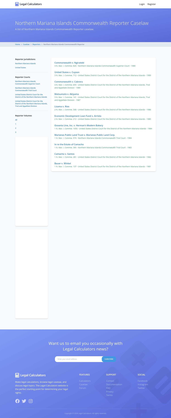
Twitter (141, 388)
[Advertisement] (32, 181)
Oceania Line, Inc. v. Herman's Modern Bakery (79, 125)
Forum (82, 388)
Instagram (143, 384)
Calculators (85, 380)
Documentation (114, 384)
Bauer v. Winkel (63, 163)
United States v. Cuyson (67, 72)
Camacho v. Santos (64, 153)
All (16, 120)
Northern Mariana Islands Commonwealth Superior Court (27, 82)
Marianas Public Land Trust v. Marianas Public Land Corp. (85, 134)
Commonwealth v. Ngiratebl (69, 62)
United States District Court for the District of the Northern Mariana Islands (31, 95)
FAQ (108, 388)
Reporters (36, 44)
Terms (109, 395)
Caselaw (26, 44)
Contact (110, 380)
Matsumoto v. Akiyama (67, 94)
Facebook (142, 380)
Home (17, 44)
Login (142, 4)
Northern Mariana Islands (25, 63)
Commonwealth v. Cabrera (69, 81)
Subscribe (109, 359)
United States (20, 67)
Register (152, 4)
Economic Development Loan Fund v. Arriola (78, 115)
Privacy (109, 391)
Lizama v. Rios (62, 106)
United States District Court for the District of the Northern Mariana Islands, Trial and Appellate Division (31, 103)
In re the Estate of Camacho (69, 144)
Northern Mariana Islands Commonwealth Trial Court (26, 89)
